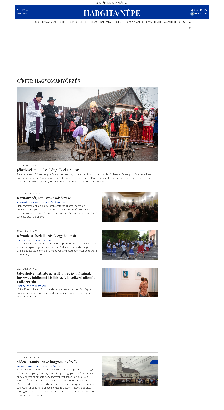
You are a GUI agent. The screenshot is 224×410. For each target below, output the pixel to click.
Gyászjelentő (153, 22)
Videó (83, 22)
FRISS (36, 22)
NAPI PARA (105, 22)
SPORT (63, 22)
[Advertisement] (112, 49)
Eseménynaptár (134, 22)
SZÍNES (73, 22)
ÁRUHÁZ (118, 22)
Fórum (93, 22)
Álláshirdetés (172, 22)
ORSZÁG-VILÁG (49, 22)
